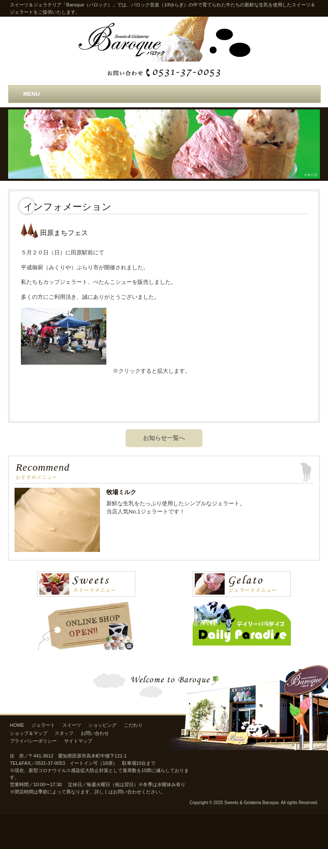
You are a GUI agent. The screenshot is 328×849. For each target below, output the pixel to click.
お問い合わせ (95, 733)
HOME (17, 725)
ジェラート (43, 725)
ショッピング (102, 725)
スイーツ (71, 725)
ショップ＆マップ (28, 733)
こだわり (133, 725)
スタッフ (64, 733)
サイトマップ (78, 740)
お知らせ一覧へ (164, 437)
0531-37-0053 (50, 763)
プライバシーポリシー (33, 740)
